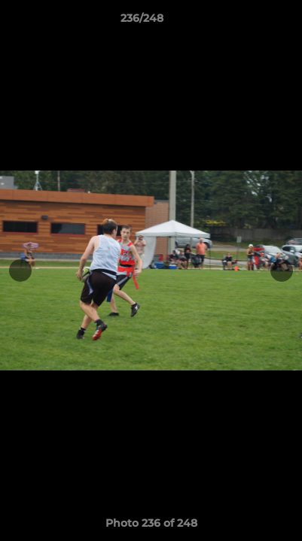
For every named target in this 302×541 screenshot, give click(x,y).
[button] (248, 22)
